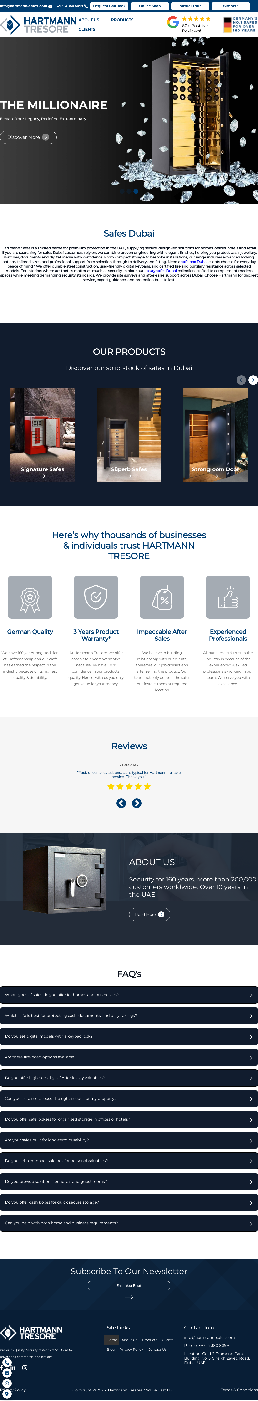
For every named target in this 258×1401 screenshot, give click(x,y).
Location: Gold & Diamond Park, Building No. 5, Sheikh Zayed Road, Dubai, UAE (217, 1360)
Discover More (23, 137)
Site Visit (231, 6)
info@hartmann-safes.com (26, 6)
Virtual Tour (190, 6)
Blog (111, 1351)
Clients (87, 29)
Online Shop (150, 6)
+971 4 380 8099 (72, 6)
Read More (145, 916)
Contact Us (157, 1351)
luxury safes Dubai (160, 270)
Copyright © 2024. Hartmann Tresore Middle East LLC (123, 1391)
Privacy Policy (131, 1351)
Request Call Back (109, 6)
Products (125, 20)
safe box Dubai (194, 261)
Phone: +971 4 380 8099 (206, 1347)
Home (112, 1341)
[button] (122, 191)
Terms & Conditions (239, 1391)
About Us (89, 20)
